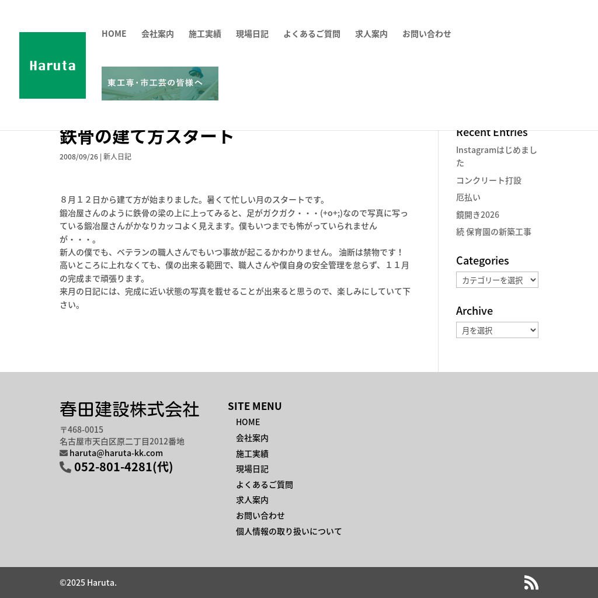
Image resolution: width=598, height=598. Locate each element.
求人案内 (371, 34)
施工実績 (205, 34)
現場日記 (252, 34)
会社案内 (157, 34)
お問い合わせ (426, 34)
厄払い (468, 197)
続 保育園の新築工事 (493, 231)
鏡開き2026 (477, 214)
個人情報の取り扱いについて (289, 531)
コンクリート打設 (488, 180)
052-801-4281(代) (123, 466)
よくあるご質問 (311, 34)
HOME (114, 34)
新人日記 (117, 156)
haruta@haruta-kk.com (116, 452)
